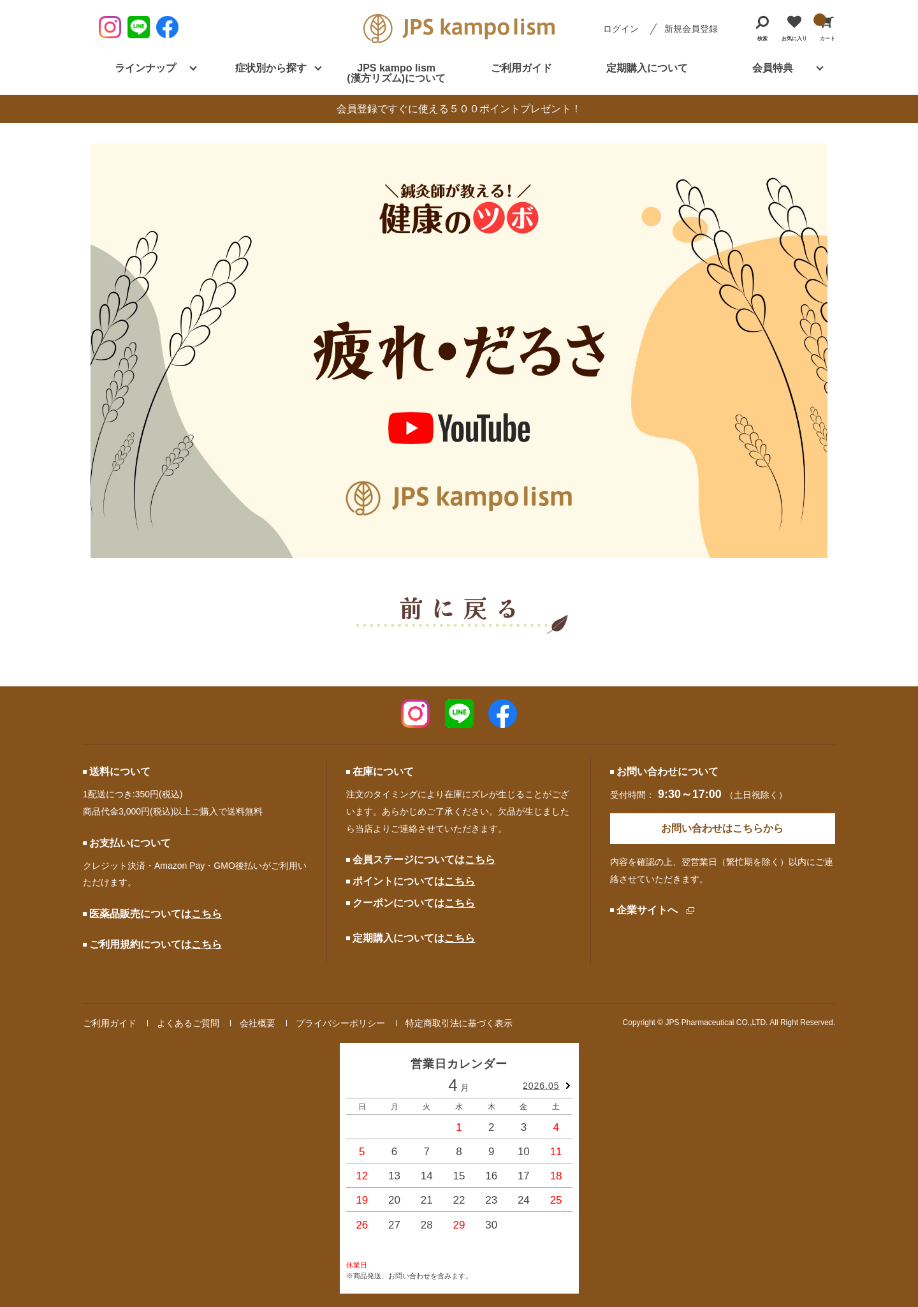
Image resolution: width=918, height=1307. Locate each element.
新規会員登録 (691, 29)
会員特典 (772, 68)
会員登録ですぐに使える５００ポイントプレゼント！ (459, 108)
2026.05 (541, 1086)
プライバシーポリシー (340, 1023)
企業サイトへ (647, 910)
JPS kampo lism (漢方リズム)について (396, 73)
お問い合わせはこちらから (722, 828)
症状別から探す (271, 68)
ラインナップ (145, 68)
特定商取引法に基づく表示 (459, 1023)
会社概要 (257, 1023)
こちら (206, 913)
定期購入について (647, 68)
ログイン (621, 29)
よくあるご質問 (188, 1023)
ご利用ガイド (521, 68)
